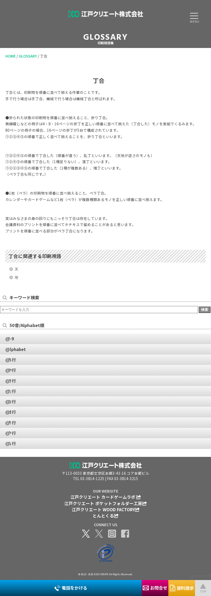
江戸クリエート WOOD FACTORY (106, 509)
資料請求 (182, 588)
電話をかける (70, 588)
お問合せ (155, 588)
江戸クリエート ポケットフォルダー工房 (105, 503)
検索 (204, 310)
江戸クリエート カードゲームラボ (105, 497)
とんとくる (105, 515)
